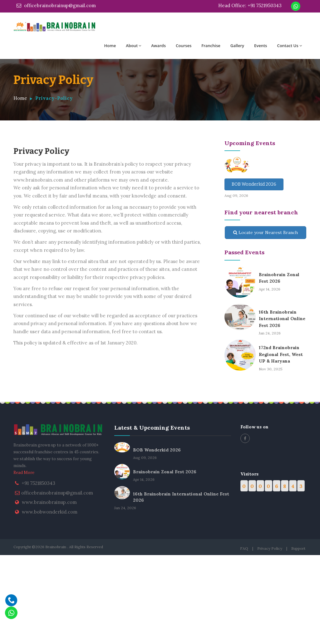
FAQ (244, 548)
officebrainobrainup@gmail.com (56, 5)
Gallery (237, 45)
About (133, 45)
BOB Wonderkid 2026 (254, 184)
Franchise (210, 45)
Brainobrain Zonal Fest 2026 (164, 472)
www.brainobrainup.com (49, 502)
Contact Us (289, 45)
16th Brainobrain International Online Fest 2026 (282, 318)
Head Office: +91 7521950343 (250, 5)
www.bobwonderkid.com (49, 512)
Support (298, 548)
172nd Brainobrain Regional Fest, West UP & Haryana (281, 354)
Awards (158, 45)
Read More (23, 472)
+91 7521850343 (38, 483)
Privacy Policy (269, 548)
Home (110, 45)
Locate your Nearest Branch (265, 232)
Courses (183, 45)
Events (260, 45)
